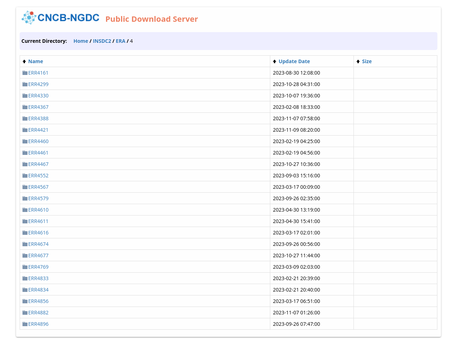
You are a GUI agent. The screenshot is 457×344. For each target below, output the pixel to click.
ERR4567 (38, 186)
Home (81, 40)
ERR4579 (38, 198)
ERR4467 (38, 164)
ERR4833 (38, 278)
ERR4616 (38, 232)
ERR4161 (38, 72)
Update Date (294, 61)
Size (367, 61)
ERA (120, 40)
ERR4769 (38, 266)
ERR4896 (38, 323)
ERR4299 (38, 84)
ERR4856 (38, 301)
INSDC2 (102, 40)
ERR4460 (38, 141)
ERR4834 (38, 289)
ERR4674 (38, 244)
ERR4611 (38, 221)
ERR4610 (38, 209)
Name (35, 61)
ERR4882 (38, 312)
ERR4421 (38, 129)
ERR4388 (38, 118)
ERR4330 (38, 95)
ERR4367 (38, 106)
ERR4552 (38, 175)
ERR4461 (38, 152)
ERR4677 (38, 255)
